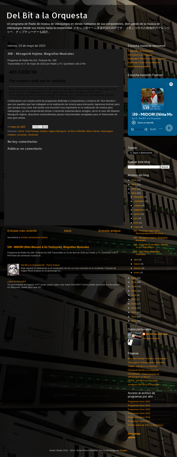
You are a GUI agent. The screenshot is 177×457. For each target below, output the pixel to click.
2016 (134, 304)
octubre (138, 205)
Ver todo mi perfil (151, 338)
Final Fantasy (32, 131)
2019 (134, 291)
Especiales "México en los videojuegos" (147, 58)
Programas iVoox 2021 (139, 405)
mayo (137, 227)
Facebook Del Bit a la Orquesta (143, 370)
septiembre (140, 210)
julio (136, 218)
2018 (134, 295)
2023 (134, 193)
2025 (134, 184)
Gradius (43, 131)
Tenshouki (33, 135)
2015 (134, 308)
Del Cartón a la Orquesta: (140, 55)
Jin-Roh (71, 131)
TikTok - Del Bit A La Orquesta (142, 380)
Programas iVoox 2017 (139, 421)
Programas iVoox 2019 (139, 413)
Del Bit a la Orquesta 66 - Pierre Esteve (40, 265)
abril (136, 259)
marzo (137, 264)
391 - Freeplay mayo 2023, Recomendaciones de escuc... (149, 232)
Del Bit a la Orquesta (47, 15)
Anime (21, 131)
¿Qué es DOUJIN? (16, 281)
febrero (138, 268)
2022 (134, 278)
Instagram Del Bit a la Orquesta (143, 384)
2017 (134, 299)
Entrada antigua (109, 230)
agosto (137, 214)
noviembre (139, 201)
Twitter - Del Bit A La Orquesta (142, 366)
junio (136, 222)
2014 (134, 312)
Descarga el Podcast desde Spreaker (146, 362)
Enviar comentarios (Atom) (34, 237)
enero (137, 272)
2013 (134, 316)
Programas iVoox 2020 (139, 409)
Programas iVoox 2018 (139, 417)
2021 (134, 282)
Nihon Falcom (93, 131)
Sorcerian (22, 135)
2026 (134, 180)
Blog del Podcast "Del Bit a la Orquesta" (147, 358)
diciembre (139, 197)
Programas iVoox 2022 (139, 401)
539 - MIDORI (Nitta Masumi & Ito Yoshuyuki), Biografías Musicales (48, 247)
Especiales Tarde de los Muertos (144, 62)
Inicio (67, 230)
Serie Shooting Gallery (139, 66)
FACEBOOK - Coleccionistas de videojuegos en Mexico (143, 375)
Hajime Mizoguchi (57, 131)
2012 (134, 321)
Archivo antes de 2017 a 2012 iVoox (145, 425)
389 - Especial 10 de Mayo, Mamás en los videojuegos (150, 245)
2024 (134, 189)
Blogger (123, 450)
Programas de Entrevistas (140, 51)
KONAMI (80, 131)
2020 (134, 286)
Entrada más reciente (22, 230)
